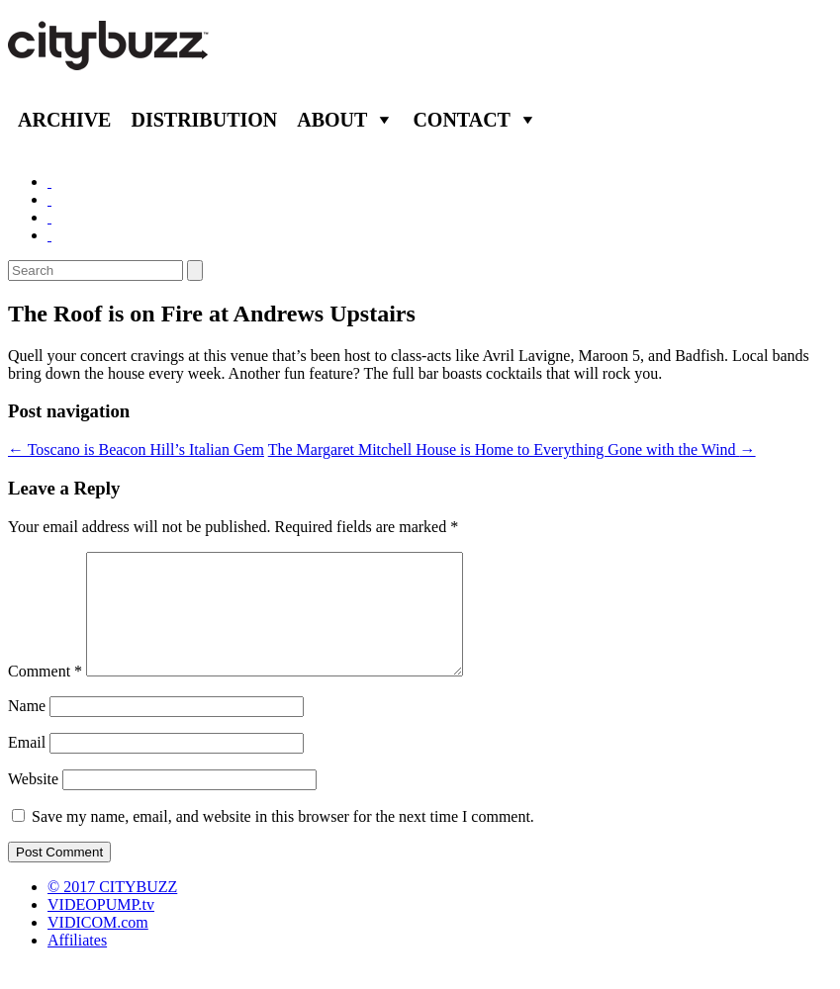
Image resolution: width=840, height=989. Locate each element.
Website (33, 802)
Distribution (204, 120)
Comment (45, 694)
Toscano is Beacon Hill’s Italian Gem (136, 449)
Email (27, 766)
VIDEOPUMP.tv (100, 928)
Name (27, 729)
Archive (64, 120)
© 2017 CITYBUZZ (112, 910)
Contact (462, 120)
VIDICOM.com (97, 946)
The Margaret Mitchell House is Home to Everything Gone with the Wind (512, 449)
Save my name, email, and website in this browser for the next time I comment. (283, 840)
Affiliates (77, 963)
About (332, 120)
